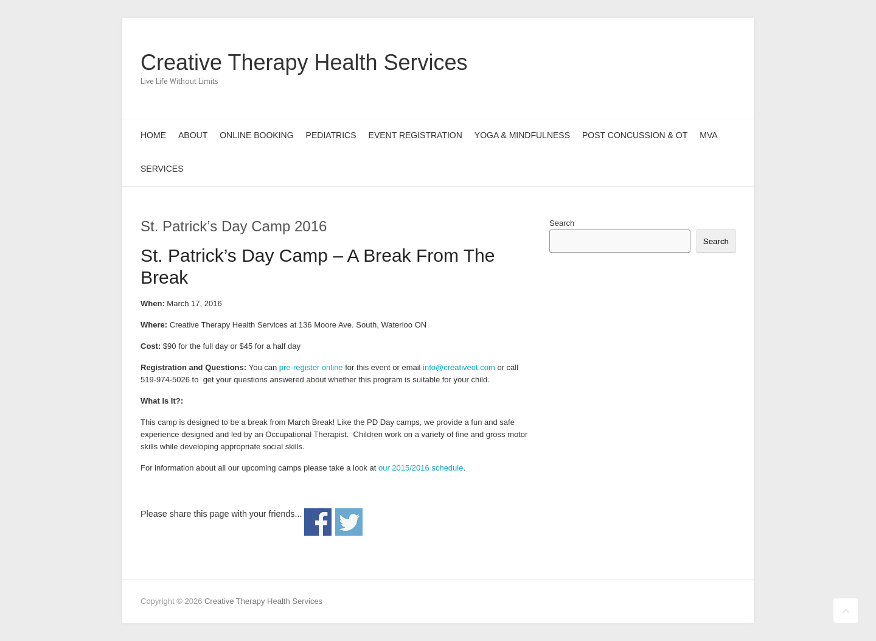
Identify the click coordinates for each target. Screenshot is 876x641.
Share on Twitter (349, 522)
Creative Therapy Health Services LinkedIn (705, 63)
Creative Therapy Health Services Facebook (650, 63)
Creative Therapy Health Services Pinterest (687, 63)
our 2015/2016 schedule (421, 467)
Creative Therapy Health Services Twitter (668, 63)
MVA (708, 135)
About (192, 135)
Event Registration (415, 135)
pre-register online (311, 367)
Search (561, 223)
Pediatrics (331, 135)
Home (153, 135)
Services (162, 168)
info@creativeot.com (459, 367)
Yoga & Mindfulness (522, 135)
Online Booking (256, 135)
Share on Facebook (318, 522)
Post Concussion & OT (634, 135)
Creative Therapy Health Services (304, 62)
